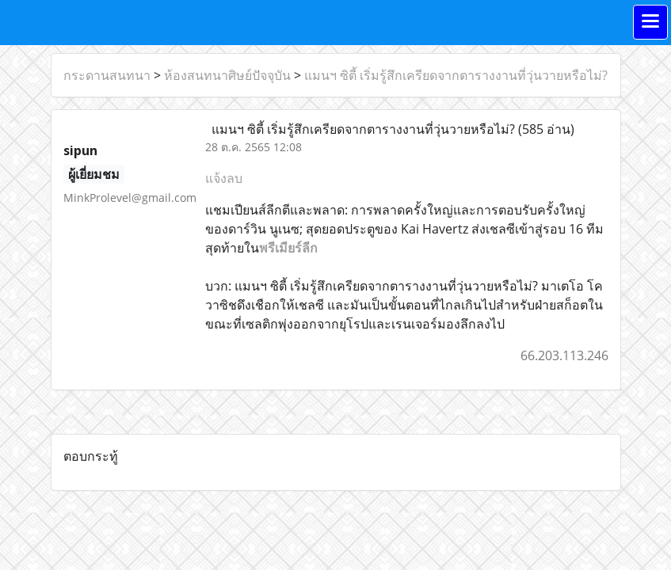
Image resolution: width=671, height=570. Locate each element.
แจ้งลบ (223, 178)
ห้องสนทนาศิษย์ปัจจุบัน (227, 75)
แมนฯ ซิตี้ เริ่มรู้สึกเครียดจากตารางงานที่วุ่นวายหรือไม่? (456, 75)
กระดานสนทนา (107, 75)
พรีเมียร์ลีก (288, 247)
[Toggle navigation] (650, 22)
